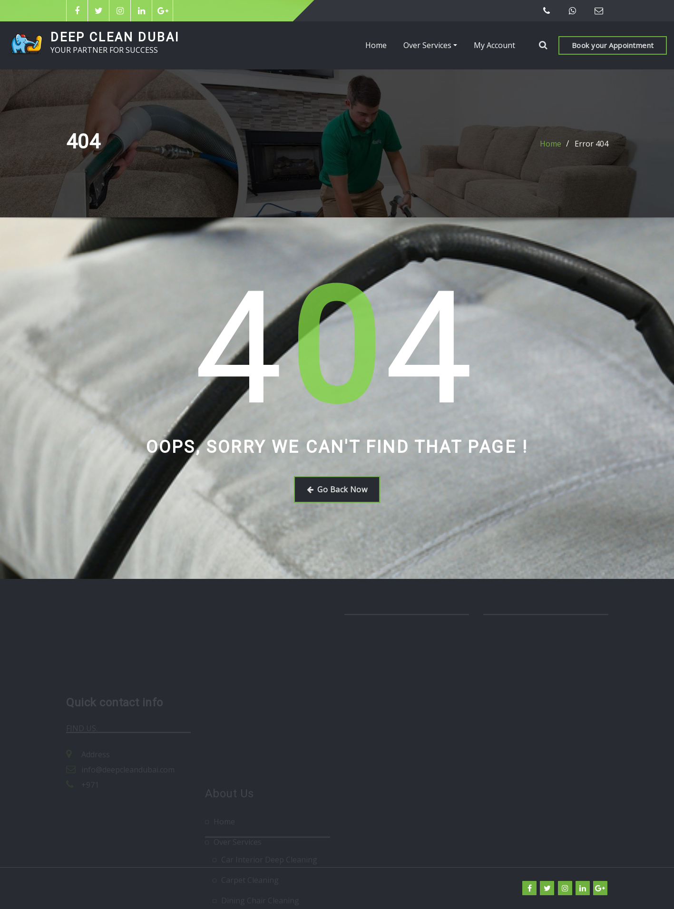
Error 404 (591, 144)
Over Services (430, 45)
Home (376, 45)
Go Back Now (337, 489)
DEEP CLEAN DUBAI (115, 37)
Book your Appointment (613, 45)
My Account (494, 45)
